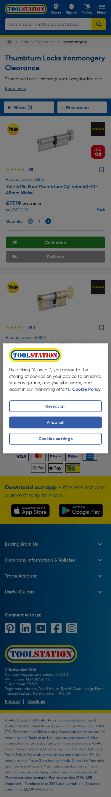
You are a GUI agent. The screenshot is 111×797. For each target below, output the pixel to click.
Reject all (55, 406)
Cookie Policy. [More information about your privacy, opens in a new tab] (87, 389)
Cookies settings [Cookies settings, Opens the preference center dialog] (55, 438)
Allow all (55, 422)
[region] (55, 398)
